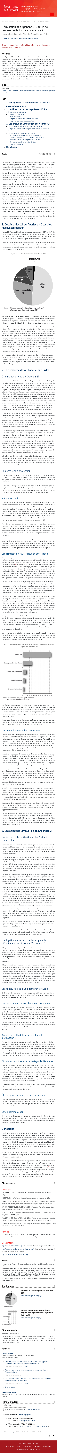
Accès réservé (35, 1449)
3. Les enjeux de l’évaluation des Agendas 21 (28, 123)
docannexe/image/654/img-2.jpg (31, 1318)
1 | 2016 (25, 1375)
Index (12, 45)
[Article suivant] (53, 1435)
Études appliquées (43, 21)
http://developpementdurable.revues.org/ (15, 1254)
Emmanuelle (29, 38)
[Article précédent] (50, 1435)
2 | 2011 (25, 1384)
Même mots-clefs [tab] (34, 1409)
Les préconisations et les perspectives (22, 121)
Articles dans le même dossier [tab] (15, 1409)
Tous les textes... (10, 1387)
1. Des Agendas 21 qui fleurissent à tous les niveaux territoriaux (27, 226)
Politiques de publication (43, 1446)
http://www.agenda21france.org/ (12, 1246)
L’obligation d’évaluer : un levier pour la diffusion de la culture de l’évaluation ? (24, 942)
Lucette (9, 38)
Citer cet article (8, 48)
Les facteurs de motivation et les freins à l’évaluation (25, 126)
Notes (38, 45)
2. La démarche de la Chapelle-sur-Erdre (26, 109)
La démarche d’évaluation (16, 114)
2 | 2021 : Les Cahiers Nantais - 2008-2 (25, 21)
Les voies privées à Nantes (26, 1420)
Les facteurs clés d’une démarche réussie (21, 133)
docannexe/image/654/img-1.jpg (31, 1296)
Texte (22, 45)
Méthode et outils (15, 116)
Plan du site (10, 1446)
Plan (16, 45)
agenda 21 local (7, 91)
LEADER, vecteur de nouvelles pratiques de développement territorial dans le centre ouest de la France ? (27, 1362)
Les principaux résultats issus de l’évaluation (24, 119)
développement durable (27, 91)
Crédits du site (28, 1446)
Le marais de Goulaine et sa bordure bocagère (33, 1426)
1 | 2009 (25, 1367)
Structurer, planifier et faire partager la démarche (25, 140)
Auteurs (18, 48)
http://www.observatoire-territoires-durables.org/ (18, 1249)
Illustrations (45, 45)
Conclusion (11, 147)
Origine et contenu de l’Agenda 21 (18, 112)
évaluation (16, 91)
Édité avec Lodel (22, 1449)
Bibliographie (29, 45)
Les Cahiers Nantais (7, 21)
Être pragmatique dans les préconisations (23, 142)
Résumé (5, 45)
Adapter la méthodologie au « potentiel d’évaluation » (27, 137)
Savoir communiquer (16, 144)
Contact (18, 1446)
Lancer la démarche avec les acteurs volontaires (25, 135)
